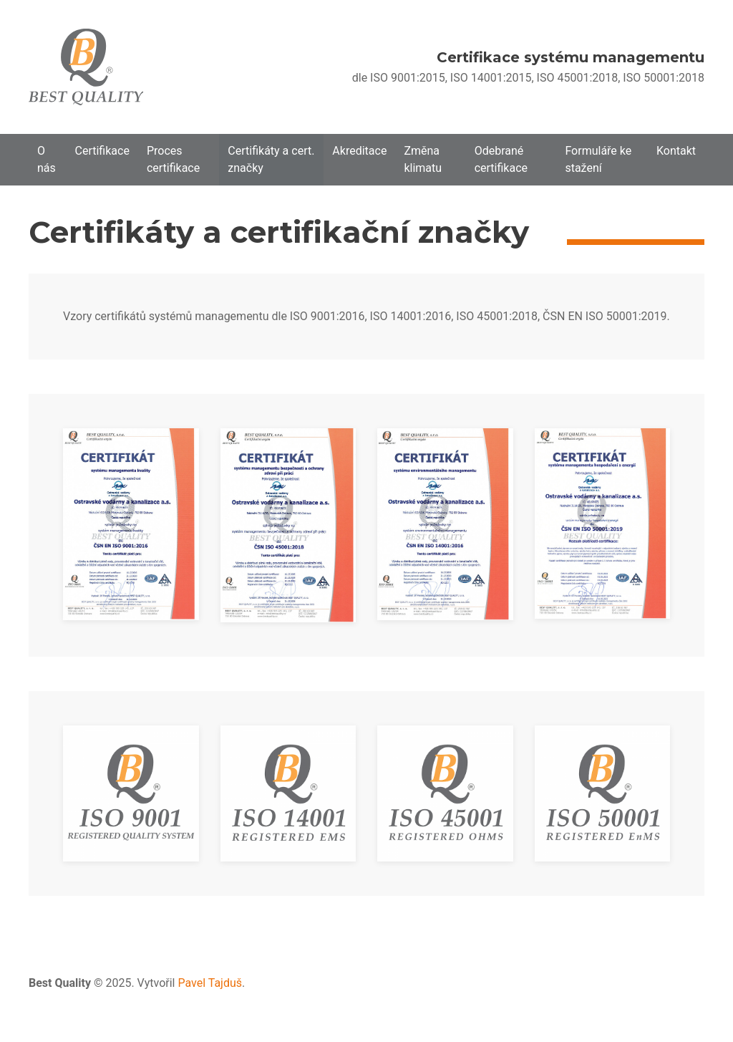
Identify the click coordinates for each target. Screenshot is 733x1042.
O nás (46, 159)
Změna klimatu (423, 159)
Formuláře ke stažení (598, 159)
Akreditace (359, 151)
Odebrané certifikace (501, 159)
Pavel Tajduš (210, 983)
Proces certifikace (173, 159)
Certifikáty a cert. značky (271, 159)
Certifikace (102, 151)
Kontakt (676, 151)
